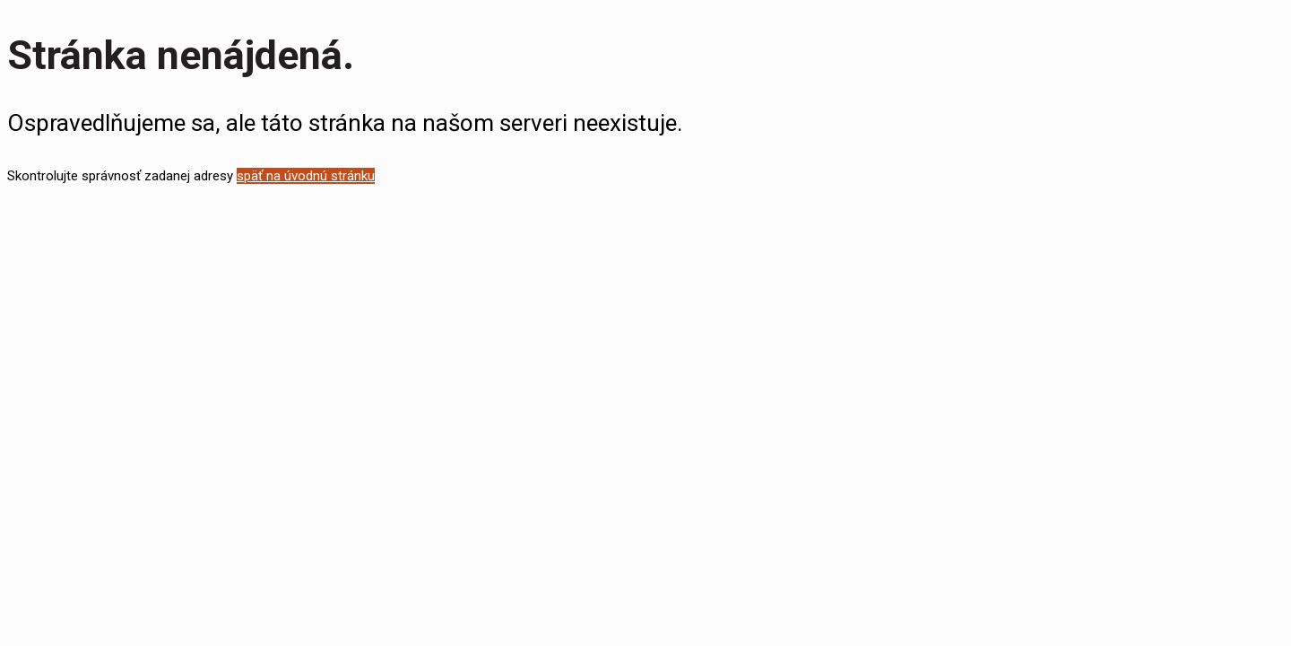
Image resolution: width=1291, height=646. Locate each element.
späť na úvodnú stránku (306, 176)
